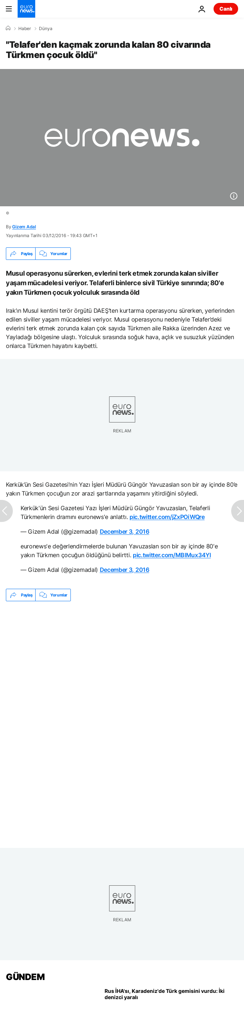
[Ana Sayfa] (8, 28)
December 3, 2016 (124, 531)
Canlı (225, 9)
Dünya (45, 28)
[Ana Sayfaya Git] (26, 9)
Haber (24, 28)
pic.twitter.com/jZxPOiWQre (167, 516)
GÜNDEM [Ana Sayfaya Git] (25, 977)
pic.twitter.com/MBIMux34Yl (172, 555)
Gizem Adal (24, 226)
